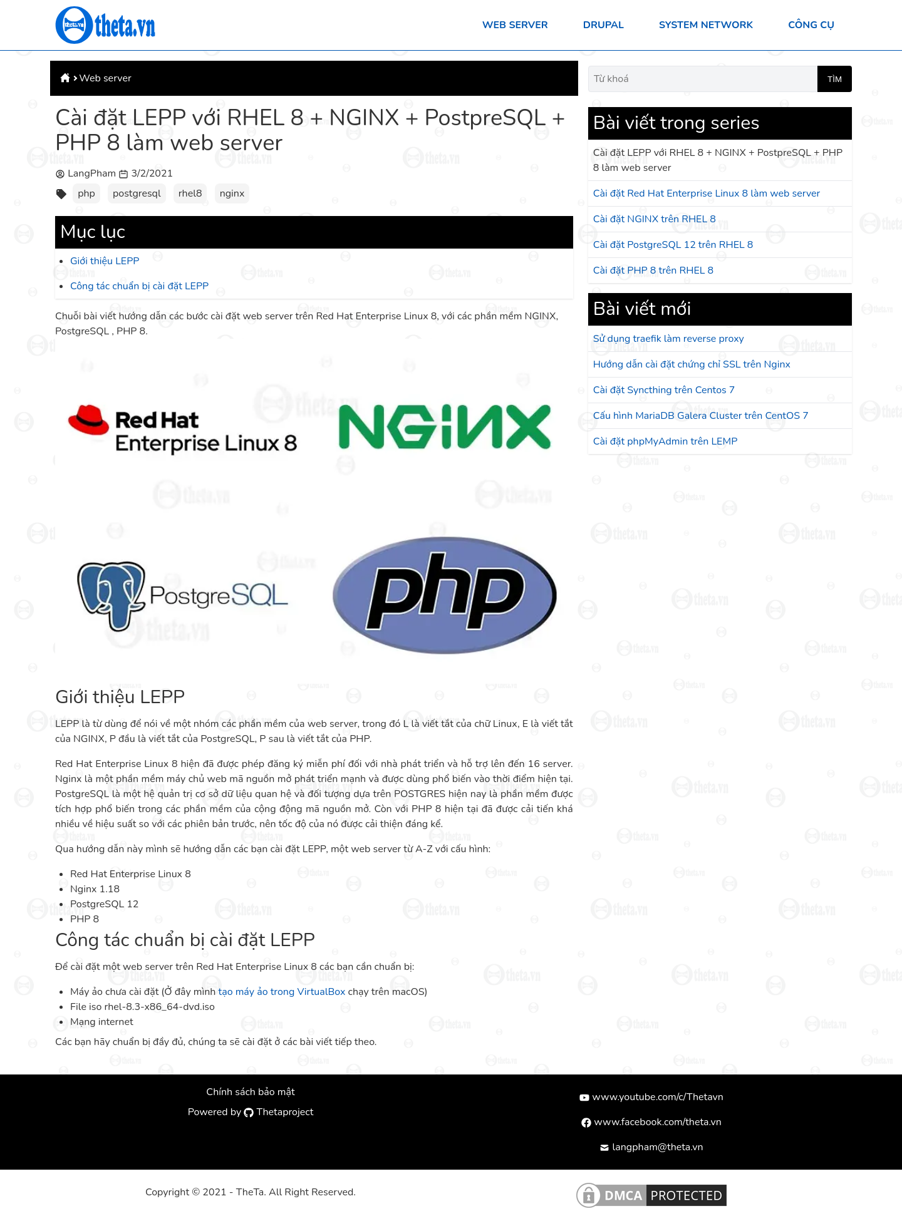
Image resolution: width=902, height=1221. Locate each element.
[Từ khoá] (702, 79)
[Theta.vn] (105, 25)
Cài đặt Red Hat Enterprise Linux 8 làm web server (707, 193)
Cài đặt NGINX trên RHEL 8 (654, 219)
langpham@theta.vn (651, 1147)
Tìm (834, 79)
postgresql (137, 193)
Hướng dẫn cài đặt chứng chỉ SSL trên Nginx (692, 364)
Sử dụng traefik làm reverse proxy (668, 339)
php (86, 193)
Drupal (603, 25)
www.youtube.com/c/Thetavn (651, 1097)
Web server (515, 25)
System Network (706, 25)
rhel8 (190, 193)
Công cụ (811, 25)
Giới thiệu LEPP (104, 261)
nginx (232, 193)
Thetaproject (278, 1112)
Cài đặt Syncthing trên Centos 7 (664, 390)
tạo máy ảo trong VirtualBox (282, 992)
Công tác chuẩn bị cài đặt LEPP (139, 286)
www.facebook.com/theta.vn (651, 1122)
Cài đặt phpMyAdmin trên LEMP (665, 441)
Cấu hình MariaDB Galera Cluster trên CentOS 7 (701, 416)
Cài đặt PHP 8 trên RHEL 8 (653, 270)
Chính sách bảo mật (250, 1092)
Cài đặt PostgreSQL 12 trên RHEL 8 (673, 245)
